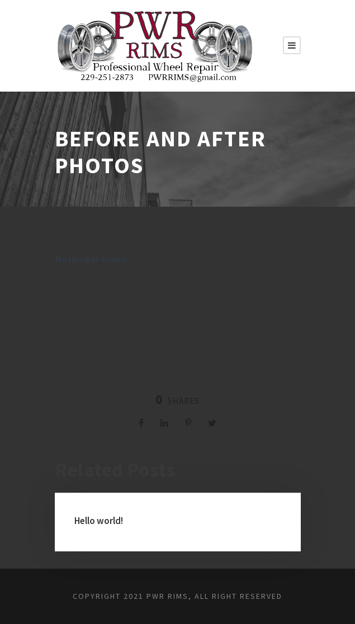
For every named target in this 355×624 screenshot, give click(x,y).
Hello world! (98, 521)
